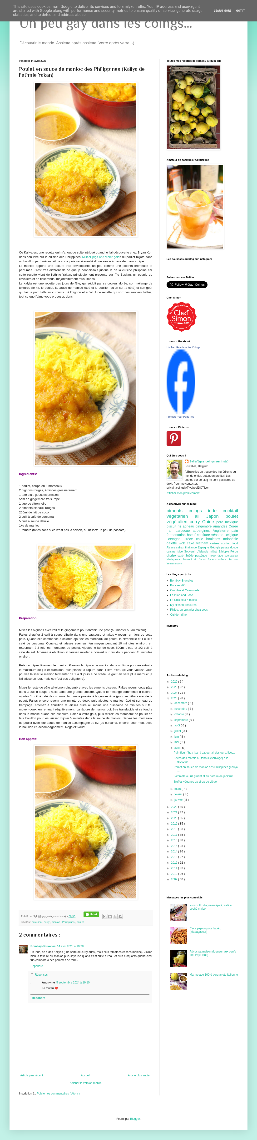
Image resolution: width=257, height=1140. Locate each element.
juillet (178, 731)
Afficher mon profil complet (183, 493)
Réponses (41, 974)
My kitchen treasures (183, 605)
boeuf (192, 535)
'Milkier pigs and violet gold (101, 257)
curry (47, 922)
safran (180, 547)
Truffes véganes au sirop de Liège (195, 781)
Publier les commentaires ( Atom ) (58, 1093)
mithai (214, 551)
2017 (174, 834)
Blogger (135, 1118)
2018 (174, 829)
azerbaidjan (231, 555)
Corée (233, 526)
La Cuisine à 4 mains (183, 600)
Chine (209, 521)
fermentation (177, 535)
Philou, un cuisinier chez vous (189, 609)
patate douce (229, 547)
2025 (174, 687)
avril (177, 748)
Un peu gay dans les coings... (105, 23)
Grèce (189, 539)
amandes (221, 526)
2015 (174, 846)
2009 (174, 879)
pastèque (202, 555)
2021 (174, 812)
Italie (201, 539)
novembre (181, 708)
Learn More (223, 10)
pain (235, 530)
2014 (174, 851)
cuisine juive (175, 551)
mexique (231, 522)
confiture (204, 535)
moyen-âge (217, 555)
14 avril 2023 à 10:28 (70, 946)
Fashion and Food (181, 595)
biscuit (172, 526)
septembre (181, 720)
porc (220, 522)
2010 (174, 874)
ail (200, 516)
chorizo (172, 555)
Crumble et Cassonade (184, 590)
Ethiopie (224, 551)
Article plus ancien (139, 1075)
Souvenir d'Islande (197, 551)
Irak (236, 559)
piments (178, 510)
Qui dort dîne (178, 614)
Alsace (171, 547)
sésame (218, 535)
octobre (179, 714)
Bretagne (175, 539)
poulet (80, 922)
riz (180, 526)
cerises (215, 543)
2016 (174, 840)
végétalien (178, 521)
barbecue (184, 530)
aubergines (203, 530)
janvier (179, 799)
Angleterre (222, 530)
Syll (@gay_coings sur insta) (208, 461)
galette (173, 543)
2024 (174, 692)
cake (191, 543)
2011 (174, 868)
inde (215, 510)
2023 (174, 698)
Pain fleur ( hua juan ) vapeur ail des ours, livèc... (205, 752)
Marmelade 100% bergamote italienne (214, 974)
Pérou (234, 551)
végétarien (181, 516)
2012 (174, 862)
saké (181, 555)
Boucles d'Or (178, 585)
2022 (174, 807)
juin (177, 736)
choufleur (221, 559)
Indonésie (230, 539)
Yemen (171, 563)
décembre (181, 703)
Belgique (231, 535)
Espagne (204, 547)
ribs (231, 559)
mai (177, 742)
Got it (240, 10)
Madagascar (175, 559)
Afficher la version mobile (86, 1083)
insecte (178, 563)
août (177, 725)
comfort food (229, 543)
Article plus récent (31, 1075)
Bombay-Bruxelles (42, 946)
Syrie (211, 559)
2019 (174, 823)
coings (198, 510)
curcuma (37, 922)
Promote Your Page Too (180, 416)
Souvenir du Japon (195, 559)
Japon (216, 516)
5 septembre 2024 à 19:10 (73, 982)
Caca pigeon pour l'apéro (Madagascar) (206, 930)
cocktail (230, 510)
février (178, 794)
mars (178, 788)
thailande (191, 547)
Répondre (36, 966)
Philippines (68, 922)
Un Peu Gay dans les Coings (183, 347)
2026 (174, 681)
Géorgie (215, 547)
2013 (174, 857)
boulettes (214, 539)
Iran (171, 530)
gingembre (204, 526)
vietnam (203, 543)
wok (183, 543)
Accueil (85, 1075)
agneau (189, 526)
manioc (56, 922)
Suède (190, 555)
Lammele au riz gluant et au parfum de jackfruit (203, 776)
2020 (174, 818)
